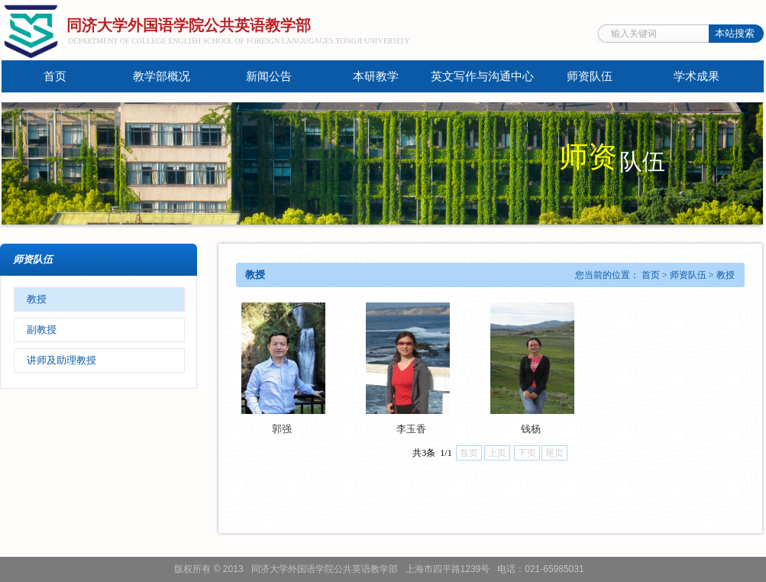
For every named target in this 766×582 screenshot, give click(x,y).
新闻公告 (269, 76)
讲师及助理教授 (61, 360)
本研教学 (376, 76)
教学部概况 (161, 76)
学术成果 (696, 76)
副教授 (42, 329)
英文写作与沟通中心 (482, 76)
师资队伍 (589, 76)
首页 (55, 76)
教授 (37, 299)
